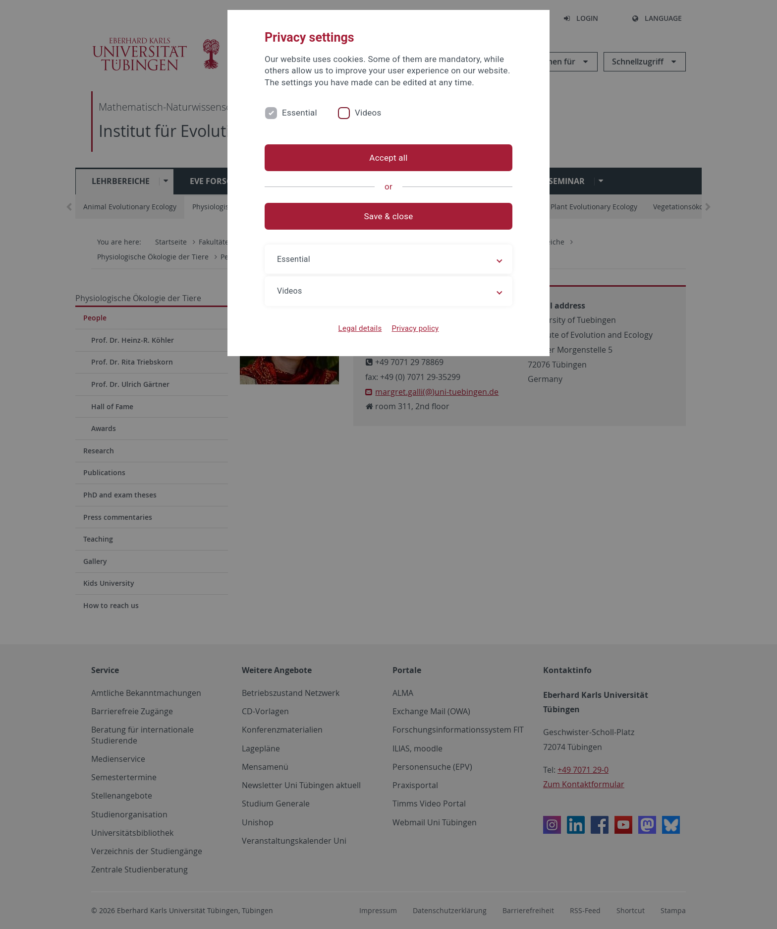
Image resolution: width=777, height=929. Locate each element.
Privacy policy (415, 328)
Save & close (388, 216)
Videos (368, 113)
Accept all (388, 158)
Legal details (360, 328)
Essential (299, 113)
